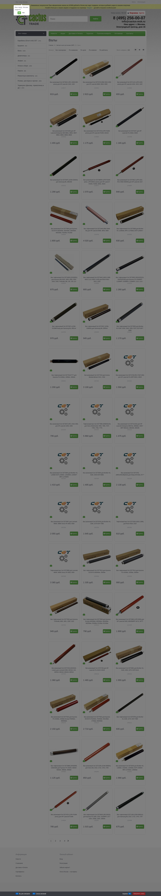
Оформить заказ (138, 893)
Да (19, 13)
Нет (23, 13)
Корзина (125, 894)
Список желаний (41, 894)
